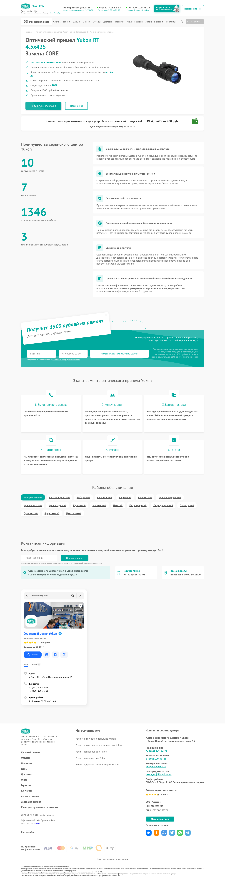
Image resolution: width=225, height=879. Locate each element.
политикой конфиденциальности (66, 360)
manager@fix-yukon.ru (158, 774)
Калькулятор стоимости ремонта (39, 807)
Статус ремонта (194, 21)
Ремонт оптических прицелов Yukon (95, 738)
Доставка (107, 21)
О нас (86, 21)
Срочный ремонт (61, 21)
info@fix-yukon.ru (156, 766)
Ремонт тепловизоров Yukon (91, 751)
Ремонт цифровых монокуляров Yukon (97, 764)
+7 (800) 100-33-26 (139, 7)
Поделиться (149, 833)
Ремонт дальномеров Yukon (90, 758)
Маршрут (32, 654)
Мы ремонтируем (36, 22)
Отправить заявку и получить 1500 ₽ (119, 353)
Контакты (170, 21)
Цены (76, 21)
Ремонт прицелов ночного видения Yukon (98, 745)
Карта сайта (28, 832)
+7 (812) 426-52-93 (110, 7)
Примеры (26, 763)
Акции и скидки (134, 21)
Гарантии (119, 21)
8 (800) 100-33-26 (156, 758)
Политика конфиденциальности (112, 859)
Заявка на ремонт (154, 21)
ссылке (37, 823)
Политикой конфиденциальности (88, 563)
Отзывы (96, 21)
